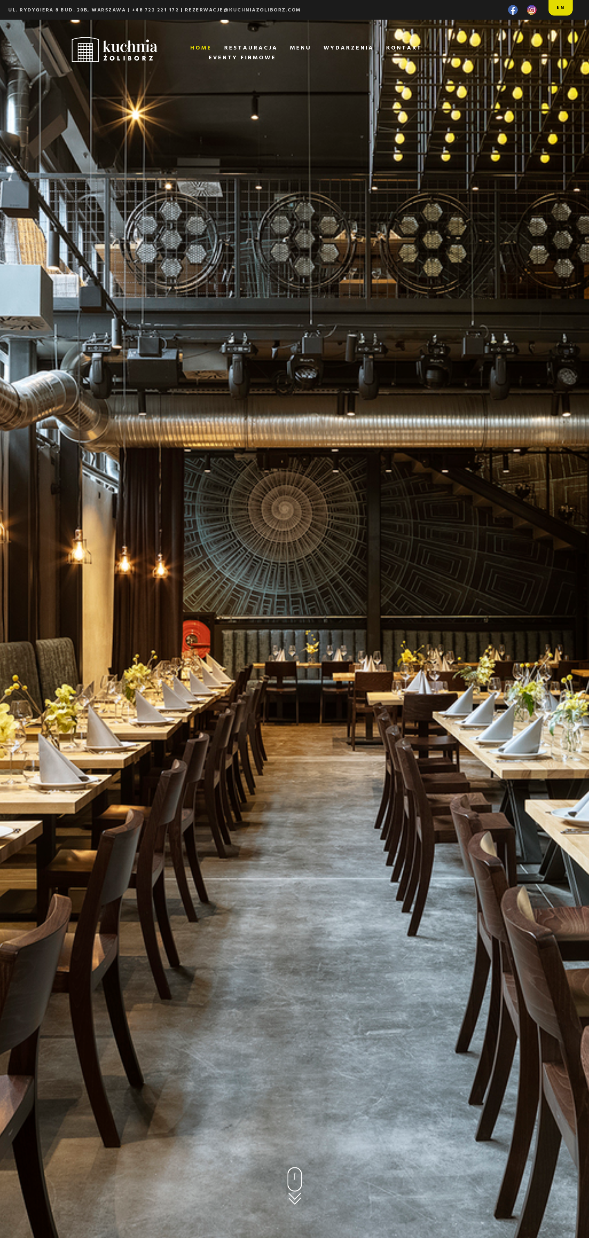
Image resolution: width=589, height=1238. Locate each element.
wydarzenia (349, 48)
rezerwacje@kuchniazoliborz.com (243, 10)
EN (560, 8)
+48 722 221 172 (155, 10)
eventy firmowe (242, 58)
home (201, 48)
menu (300, 48)
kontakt (404, 48)
